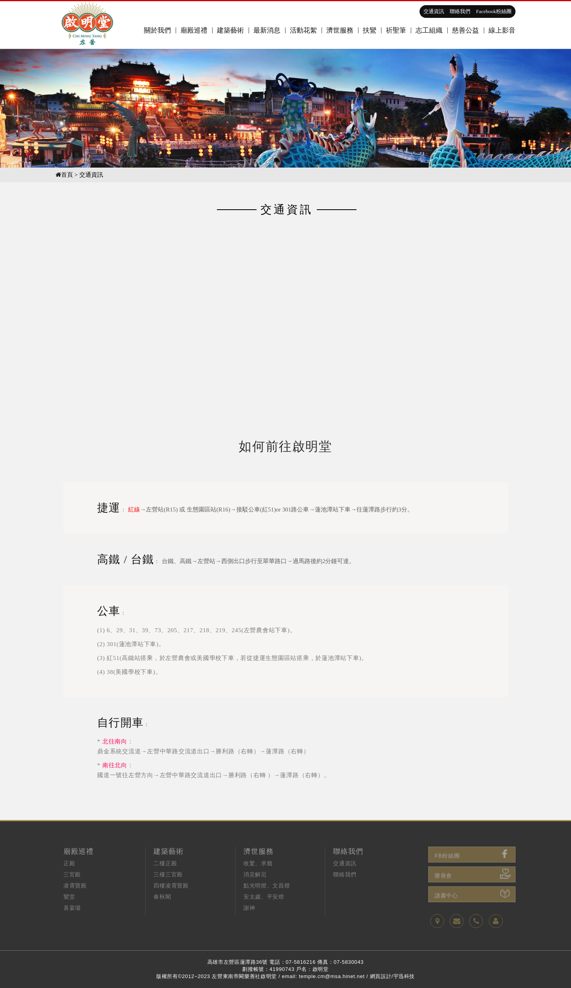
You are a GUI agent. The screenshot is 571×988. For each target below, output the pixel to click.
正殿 (69, 879)
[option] (285, 108)
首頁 (64, 175)
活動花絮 (303, 30)
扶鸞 (369, 30)
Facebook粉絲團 (494, 11)
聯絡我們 (460, 11)
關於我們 (157, 30)
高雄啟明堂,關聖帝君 (87, 25)
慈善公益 (465, 30)
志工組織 (429, 30)
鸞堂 (69, 912)
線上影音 (502, 30)
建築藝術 (230, 30)
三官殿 (72, 890)
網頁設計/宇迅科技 (392, 976)
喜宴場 (72, 923)
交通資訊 (433, 11)
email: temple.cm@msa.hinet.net (323, 976)
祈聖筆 (396, 30)
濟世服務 (339, 30)
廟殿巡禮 (193, 30)
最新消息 (266, 30)
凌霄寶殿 (75, 901)
